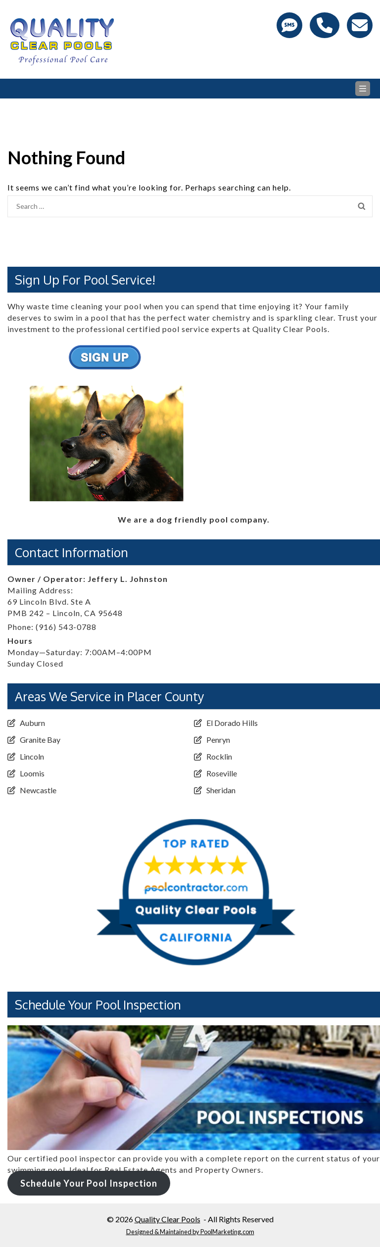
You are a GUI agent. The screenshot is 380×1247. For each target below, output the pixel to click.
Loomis (32, 773)
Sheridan (221, 790)
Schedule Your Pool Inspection (88, 1183)
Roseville (221, 773)
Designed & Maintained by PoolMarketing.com (190, 1232)
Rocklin (219, 756)
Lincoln (32, 756)
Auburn (32, 722)
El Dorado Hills (232, 722)
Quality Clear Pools (167, 1219)
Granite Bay (40, 739)
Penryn (218, 739)
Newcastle (38, 790)
